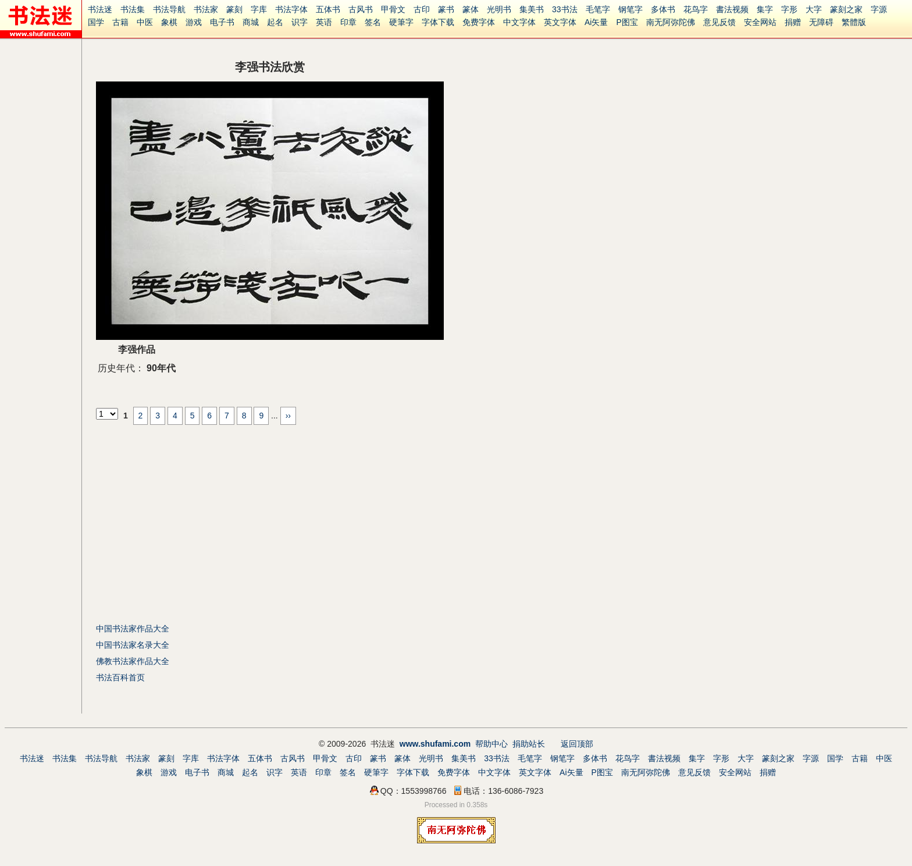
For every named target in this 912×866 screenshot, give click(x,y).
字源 (879, 9)
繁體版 (854, 22)
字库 (259, 9)
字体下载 (438, 22)
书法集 (132, 9)
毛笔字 (598, 9)
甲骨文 (393, 9)
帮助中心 (491, 743)
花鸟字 (695, 9)
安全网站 (760, 22)
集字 (765, 9)
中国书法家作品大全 (132, 628)
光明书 (499, 9)
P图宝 (626, 22)
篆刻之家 (846, 9)
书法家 (206, 9)
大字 (814, 9)
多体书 (663, 9)
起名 (275, 22)
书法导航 (169, 9)
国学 (96, 22)
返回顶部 (577, 743)
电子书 (222, 22)
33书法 (565, 9)
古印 (422, 9)
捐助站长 (528, 743)
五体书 (328, 9)
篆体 (470, 9)
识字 (299, 22)
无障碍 (821, 22)
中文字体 (519, 22)
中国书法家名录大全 (132, 645)
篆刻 (234, 9)
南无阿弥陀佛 (670, 22)
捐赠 (793, 22)
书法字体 (291, 9)
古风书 (360, 9)
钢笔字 (630, 9)
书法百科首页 (120, 677)
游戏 (194, 22)
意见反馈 (719, 22)
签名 (373, 22)
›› (288, 415)
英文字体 (560, 22)
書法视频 (732, 9)
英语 (324, 22)
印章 (348, 22)
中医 (145, 22)
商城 (251, 22)
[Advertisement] (193, 522)
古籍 (120, 22)
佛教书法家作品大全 (132, 661)
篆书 (446, 9)
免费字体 (478, 22)
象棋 (169, 22)
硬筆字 (401, 22)
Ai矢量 (596, 22)
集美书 (531, 9)
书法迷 (100, 9)
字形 (789, 9)
